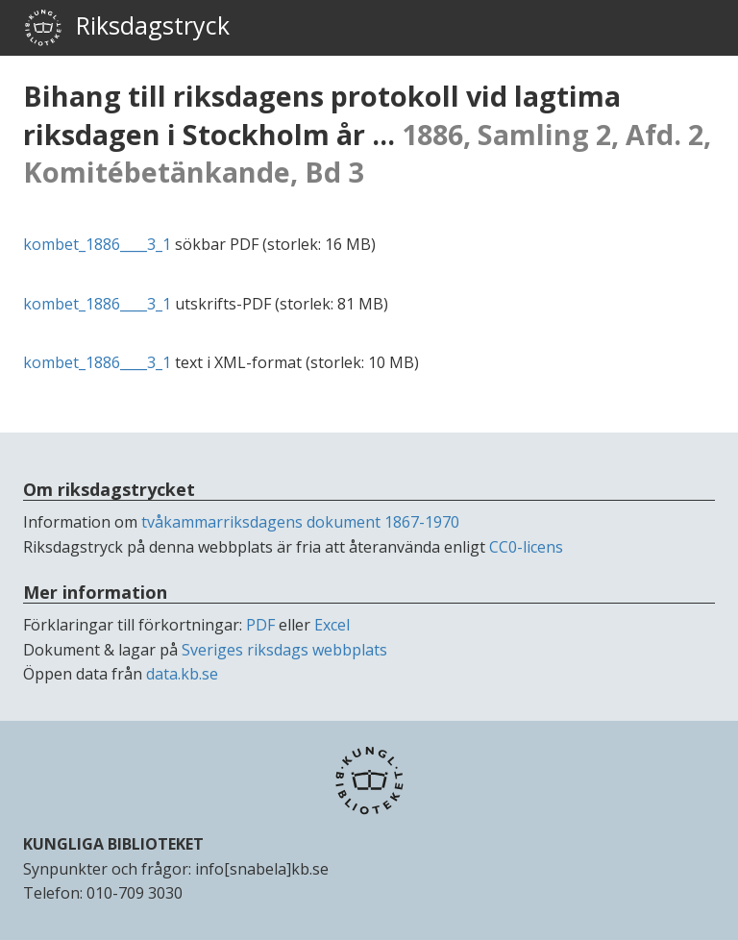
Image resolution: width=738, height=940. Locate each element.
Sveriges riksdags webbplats (284, 649)
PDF (260, 624)
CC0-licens (526, 546)
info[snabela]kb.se (262, 868)
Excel (332, 624)
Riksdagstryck (127, 28)
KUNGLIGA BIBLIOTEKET (113, 843)
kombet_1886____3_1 (97, 244)
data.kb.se (182, 673)
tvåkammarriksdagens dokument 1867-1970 (300, 521)
